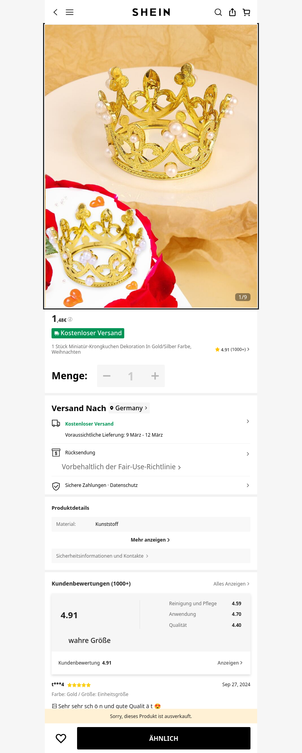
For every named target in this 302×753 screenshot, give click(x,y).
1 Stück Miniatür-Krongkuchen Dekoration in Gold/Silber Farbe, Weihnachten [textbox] (122, 349)
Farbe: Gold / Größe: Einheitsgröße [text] (90, 694)
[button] (232, 349)
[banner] (151, 166)
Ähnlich (163, 738)
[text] (151, 706)
